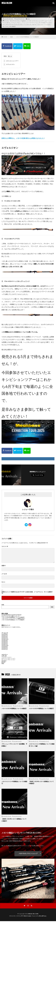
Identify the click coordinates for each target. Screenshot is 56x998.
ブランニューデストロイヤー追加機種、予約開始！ (14, 745)
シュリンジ (23, 22)
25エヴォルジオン (15, 21)
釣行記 (3, 662)
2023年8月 (5, 646)
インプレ (29, 21)
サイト (3, 582)
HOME (5, 37)
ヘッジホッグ (27, 24)
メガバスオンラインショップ (28, 853)
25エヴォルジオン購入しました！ (11, 616)
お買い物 (4, 656)
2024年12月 (5, 639)
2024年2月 (5, 643)
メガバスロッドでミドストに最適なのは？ (13, 618)
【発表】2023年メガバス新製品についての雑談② (41, 782)
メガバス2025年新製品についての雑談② (27, 37)
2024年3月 (5, 641)
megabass (23, 21)
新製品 (14, 26)
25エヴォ (6, 21)
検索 (3, 604)
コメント (5, 546)
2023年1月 (5, 649)
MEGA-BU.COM (7, 3)
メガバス (34, 24)
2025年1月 (5, 638)
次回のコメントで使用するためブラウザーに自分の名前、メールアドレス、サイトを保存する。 (27, 592)
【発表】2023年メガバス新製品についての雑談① (14, 820)
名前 (3, 565)
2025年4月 (5, 636)
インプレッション (7, 657)
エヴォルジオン (15, 22)
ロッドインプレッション (8, 659)
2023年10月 (5, 645)
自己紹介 (4, 661)
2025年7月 (5, 635)
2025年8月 (5, 634)
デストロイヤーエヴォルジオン (14, 24)
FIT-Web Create (26, 916)
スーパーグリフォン (32, 22)
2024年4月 (5, 640)
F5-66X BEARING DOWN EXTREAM (11, 615)
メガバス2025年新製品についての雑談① (13, 620)
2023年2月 (5, 648)
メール (4, 573)
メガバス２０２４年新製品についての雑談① (14, 782)
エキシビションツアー (38, 21)
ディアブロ (42, 22)
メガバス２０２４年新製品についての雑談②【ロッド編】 (41, 745)
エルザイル (7, 22)
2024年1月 (5, 644)
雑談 (28, 19)
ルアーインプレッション (8, 658)
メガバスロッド (41, 24)
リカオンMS (8, 26)
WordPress (42, 916)
